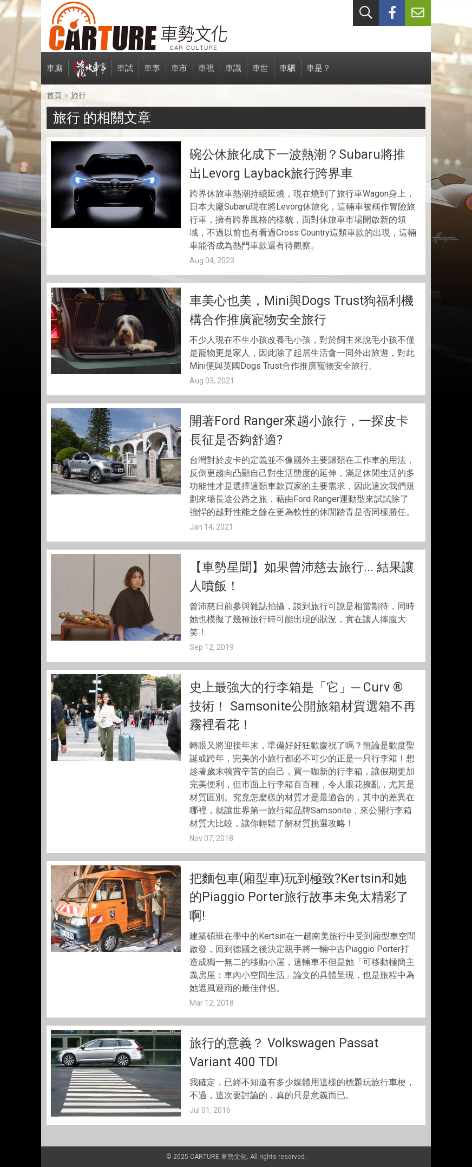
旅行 (78, 95)
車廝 (54, 73)
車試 (125, 73)
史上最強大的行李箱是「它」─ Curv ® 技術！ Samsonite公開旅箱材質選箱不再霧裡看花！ (302, 706)
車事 (152, 73)
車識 (233, 73)
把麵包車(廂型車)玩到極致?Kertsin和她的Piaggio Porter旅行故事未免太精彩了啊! (299, 897)
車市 (179, 73)
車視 (206, 73)
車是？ (318, 73)
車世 (260, 73)
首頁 (54, 95)
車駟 (287, 73)
